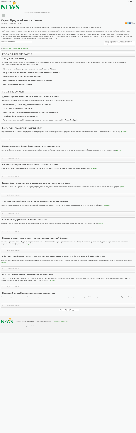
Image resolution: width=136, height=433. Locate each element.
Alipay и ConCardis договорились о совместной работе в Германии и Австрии (31, 73)
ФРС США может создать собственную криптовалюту (27, 275)
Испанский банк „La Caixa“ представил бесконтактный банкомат (27, 105)
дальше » (124, 131)
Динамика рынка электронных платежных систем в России (30, 96)
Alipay (6, 48)
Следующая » (74, 310)
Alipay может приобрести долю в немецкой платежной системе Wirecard (29, 69)
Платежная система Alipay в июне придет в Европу (22, 76)
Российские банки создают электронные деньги (20, 116)
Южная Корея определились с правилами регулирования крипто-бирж (36, 183)
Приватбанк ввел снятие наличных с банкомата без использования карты (30, 112)
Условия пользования (28, 321)
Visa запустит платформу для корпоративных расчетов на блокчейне (35, 201)
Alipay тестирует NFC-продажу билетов (17, 84)
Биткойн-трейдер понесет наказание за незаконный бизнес (30, 165)
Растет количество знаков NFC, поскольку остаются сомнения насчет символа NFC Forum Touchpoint (40, 120)
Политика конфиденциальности (43, 321)
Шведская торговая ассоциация (18, 48)
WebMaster (34, 326)
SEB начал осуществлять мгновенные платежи (24, 220)
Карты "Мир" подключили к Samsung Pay (18, 108)
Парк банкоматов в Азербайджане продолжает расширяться (31, 146)
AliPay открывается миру (14, 59)
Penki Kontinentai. (13, 326)
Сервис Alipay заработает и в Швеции (21, 20)
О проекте (18, 321)
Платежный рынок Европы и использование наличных (28, 293)
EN (133, 1)
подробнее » (35, 64)
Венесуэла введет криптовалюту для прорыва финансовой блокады (35, 238)
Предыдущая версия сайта (61, 321)
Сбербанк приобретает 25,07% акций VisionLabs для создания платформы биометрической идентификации (53, 256)
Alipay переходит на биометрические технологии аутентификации (27, 80)
